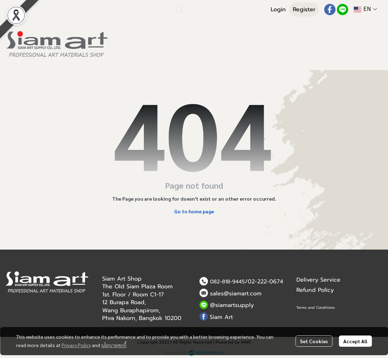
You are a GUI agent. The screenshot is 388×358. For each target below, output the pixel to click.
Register (304, 9)
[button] (218, 9)
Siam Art (221, 317)
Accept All (355, 341)
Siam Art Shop (122, 279)
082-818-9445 (227, 281)
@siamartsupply (232, 305)
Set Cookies (314, 341)
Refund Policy (315, 290)
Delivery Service (318, 280)
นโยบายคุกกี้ (114, 345)
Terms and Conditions (315, 307)
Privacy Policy (76, 345)
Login (278, 9)
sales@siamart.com (235, 293)
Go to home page (194, 211)
